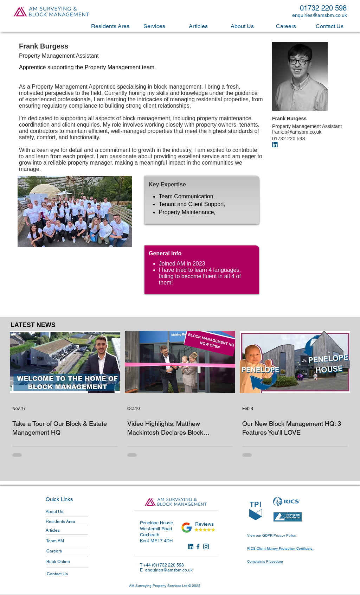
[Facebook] (198, 546)
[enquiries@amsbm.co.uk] (320, 15)
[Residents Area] (66, 521)
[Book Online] (67, 561)
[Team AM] (67, 541)
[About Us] (66, 511)
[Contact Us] (67, 574)
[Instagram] (206, 546)
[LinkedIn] (190, 546)
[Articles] (66, 530)
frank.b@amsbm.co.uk (296, 132)
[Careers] (67, 551)
